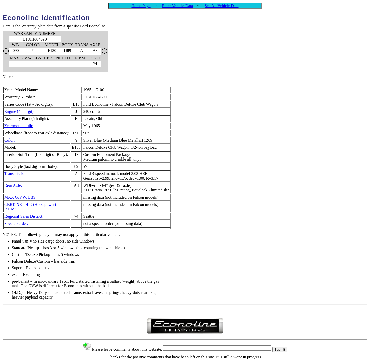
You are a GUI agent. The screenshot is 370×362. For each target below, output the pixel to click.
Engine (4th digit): (19, 111)
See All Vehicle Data (222, 6)
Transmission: (15, 173)
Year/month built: (18, 126)
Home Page (140, 6)
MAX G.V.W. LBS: (20, 197)
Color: (9, 140)
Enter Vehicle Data (177, 6)
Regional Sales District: (23, 216)
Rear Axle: (13, 185)
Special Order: (16, 223)
